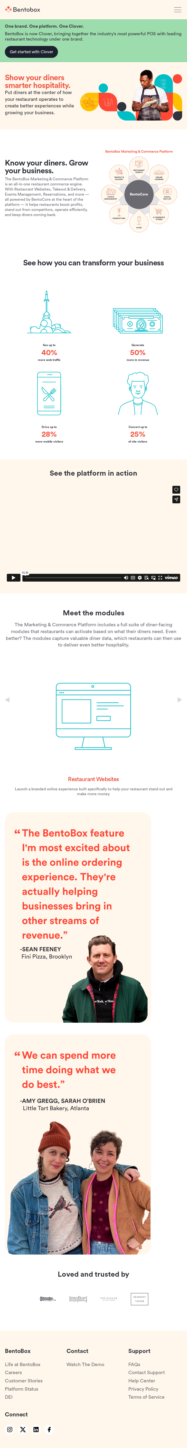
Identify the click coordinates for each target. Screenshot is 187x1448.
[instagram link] (10, 1429)
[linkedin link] (36, 1429)
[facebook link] (49, 1429)
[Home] (22, 10)
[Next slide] (180, 700)
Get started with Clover (31, 52)
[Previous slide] (7, 700)
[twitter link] (23, 1429)
